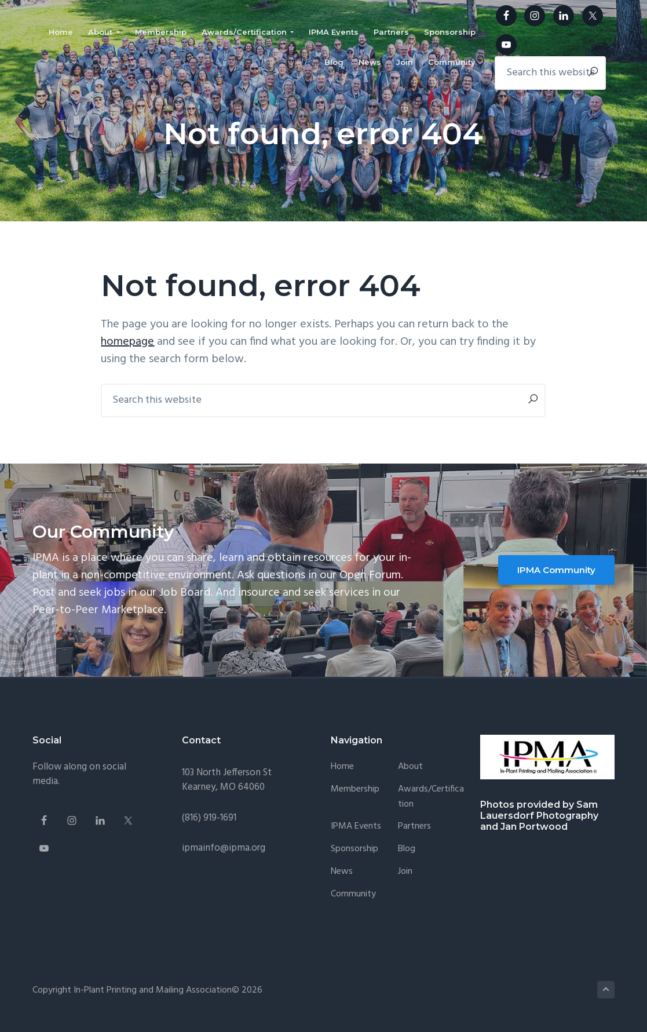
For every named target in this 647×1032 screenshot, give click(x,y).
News (342, 872)
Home (342, 767)
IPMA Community (556, 569)
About (410, 767)
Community (353, 894)
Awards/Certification (431, 797)
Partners (414, 826)
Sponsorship (354, 849)
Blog (406, 849)
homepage (127, 342)
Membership (355, 789)
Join (405, 872)
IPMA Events (356, 826)
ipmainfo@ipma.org (223, 848)
